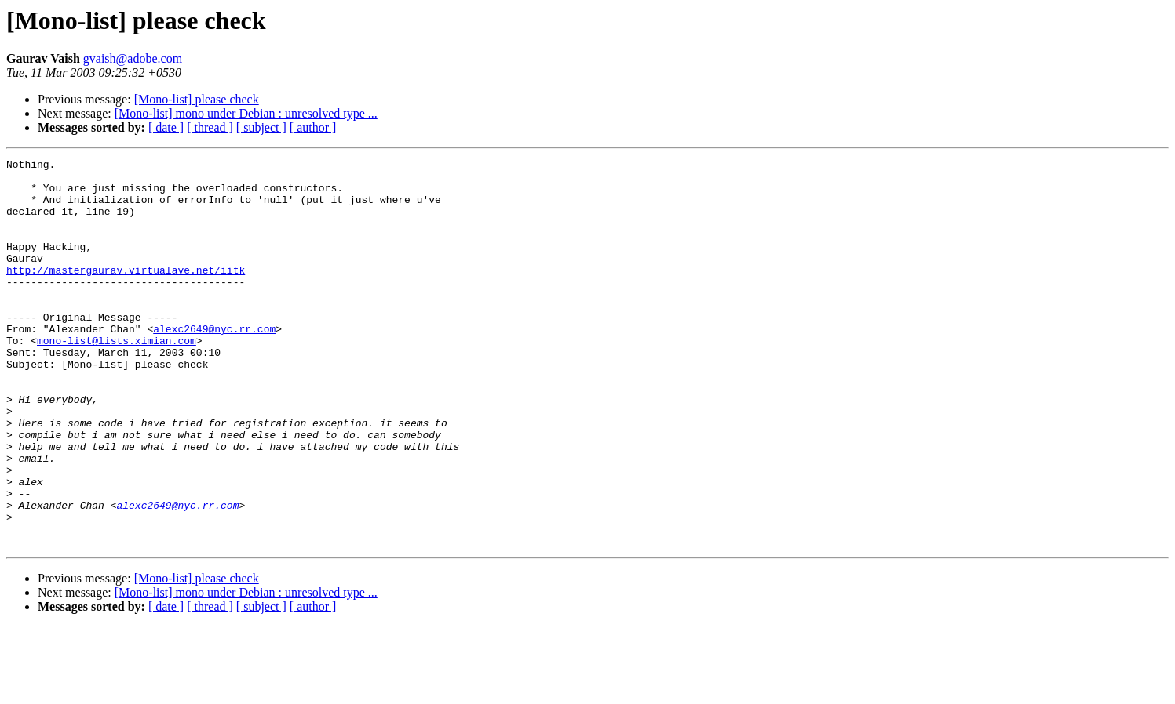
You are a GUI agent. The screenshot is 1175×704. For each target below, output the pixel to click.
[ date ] (166, 127)
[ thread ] (210, 127)
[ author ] (313, 127)
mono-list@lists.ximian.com (116, 378)
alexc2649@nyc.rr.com (214, 364)
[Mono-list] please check (196, 99)
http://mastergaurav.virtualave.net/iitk (125, 293)
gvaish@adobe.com (132, 58)
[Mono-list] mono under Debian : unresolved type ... (246, 113)
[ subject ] (261, 127)
